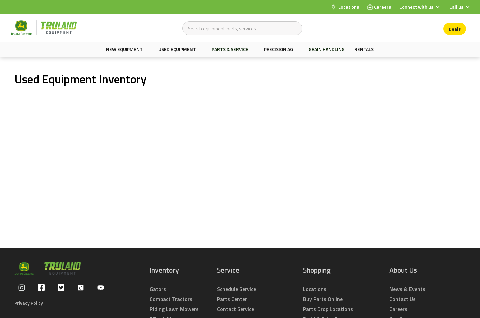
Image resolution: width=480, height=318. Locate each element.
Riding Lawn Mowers (174, 309)
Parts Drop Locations (328, 309)
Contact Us (402, 299)
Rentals (363, 49)
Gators (158, 289)
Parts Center (232, 299)
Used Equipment (177, 49)
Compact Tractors (171, 299)
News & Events (407, 289)
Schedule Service (236, 289)
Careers (398, 309)
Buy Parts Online (323, 299)
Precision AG (278, 49)
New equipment (124, 49)
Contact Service (235, 309)
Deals (455, 28)
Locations (314, 289)
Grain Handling (327, 49)
